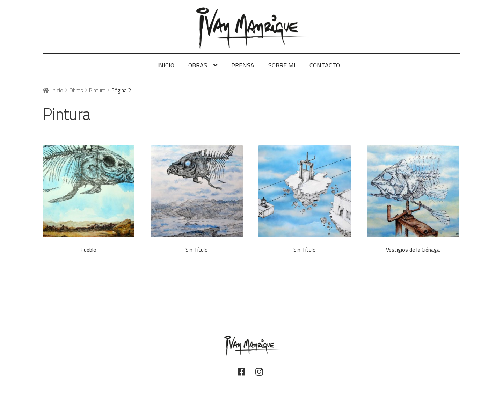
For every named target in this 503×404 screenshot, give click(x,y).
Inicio (165, 65)
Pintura (97, 90)
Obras (197, 65)
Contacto (324, 65)
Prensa (242, 65)
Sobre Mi (282, 65)
